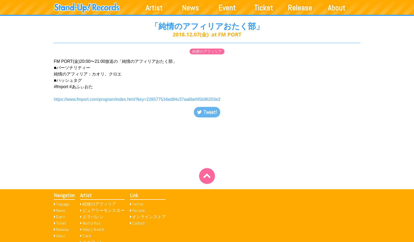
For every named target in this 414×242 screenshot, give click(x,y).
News (190, 8)
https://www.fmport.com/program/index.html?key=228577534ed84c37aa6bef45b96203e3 (137, 99)
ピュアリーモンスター (103, 210)
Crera (86, 236)
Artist (154, 8)
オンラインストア (149, 217)
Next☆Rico (91, 223)
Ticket (263, 8)
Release (300, 8)
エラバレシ (92, 217)
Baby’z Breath (93, 229)
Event (227, 8)
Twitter (138, 204)
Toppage (62, 204)
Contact (138, 223)
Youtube (138, 210)
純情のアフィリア (207, 51)
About (336, 8)
